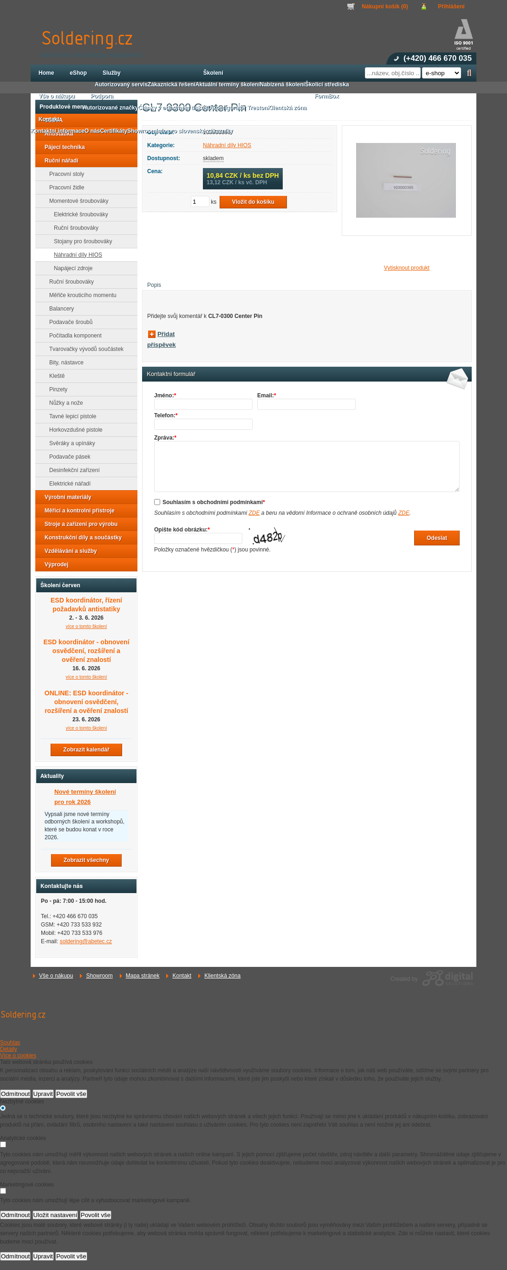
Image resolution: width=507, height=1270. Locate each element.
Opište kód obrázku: (182, 529)
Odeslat (437, 538)
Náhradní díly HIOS (227, 145)
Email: (266, 395)
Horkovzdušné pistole (73, 430)
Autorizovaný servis (121, 84)
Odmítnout (15, 1093)
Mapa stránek (143, 975)
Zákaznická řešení (171, 84)
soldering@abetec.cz (86, 941)
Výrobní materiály (65, 497)
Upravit (43, 1093)
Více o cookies (18, 1055)
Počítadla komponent (73, 335)
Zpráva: (165, 437)
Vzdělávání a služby (68, 551)
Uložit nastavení (55, 1215)
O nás (92, 131)
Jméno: (165, 395)
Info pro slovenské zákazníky (194, 131)
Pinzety (55, 389)
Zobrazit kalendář (86, 749)
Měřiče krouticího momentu (80, 295)
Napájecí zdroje (70, 268)
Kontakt (181, 975)
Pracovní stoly (64, 174)
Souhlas (10, 1042)
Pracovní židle (64, 187)
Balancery (59, 308)
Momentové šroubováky (76, 201)
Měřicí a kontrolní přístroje (77, 510)
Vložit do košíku (253, 202)
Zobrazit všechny (86, 860)
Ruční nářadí (58, 160)
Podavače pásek (67, 457)
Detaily (8, 1049)
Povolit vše (71, 1093)
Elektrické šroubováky (78, 214)
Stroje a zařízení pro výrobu (78, 524)
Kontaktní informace (57, 131)
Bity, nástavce (64, 362)
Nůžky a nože (63, 403)
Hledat (469, 72)
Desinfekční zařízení (72, 470)
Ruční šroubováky (73, 228)
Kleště (54, 376)
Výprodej (53, 564)
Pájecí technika (62, 147)
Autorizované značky (110, 107)
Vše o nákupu (56, 975)
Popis (154, 285)
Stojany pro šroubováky (80, 241)
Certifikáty (113, 131)
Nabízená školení (282, 84)
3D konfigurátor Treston (235, 107)
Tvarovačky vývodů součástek (84, 349)
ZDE (254, 513)
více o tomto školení (86, 626)
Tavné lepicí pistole (70, 416)
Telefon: (165, 415)
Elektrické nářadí (67, 483)
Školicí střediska (327, 84)
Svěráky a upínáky (69, 443)
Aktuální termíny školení (227, 84)
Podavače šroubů (68, 322)
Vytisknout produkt (406, 268)
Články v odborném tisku (171, 107)
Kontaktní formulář (171, 374)
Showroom (99, 975)
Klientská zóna (222, 975)
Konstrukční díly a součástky (80, 537)
